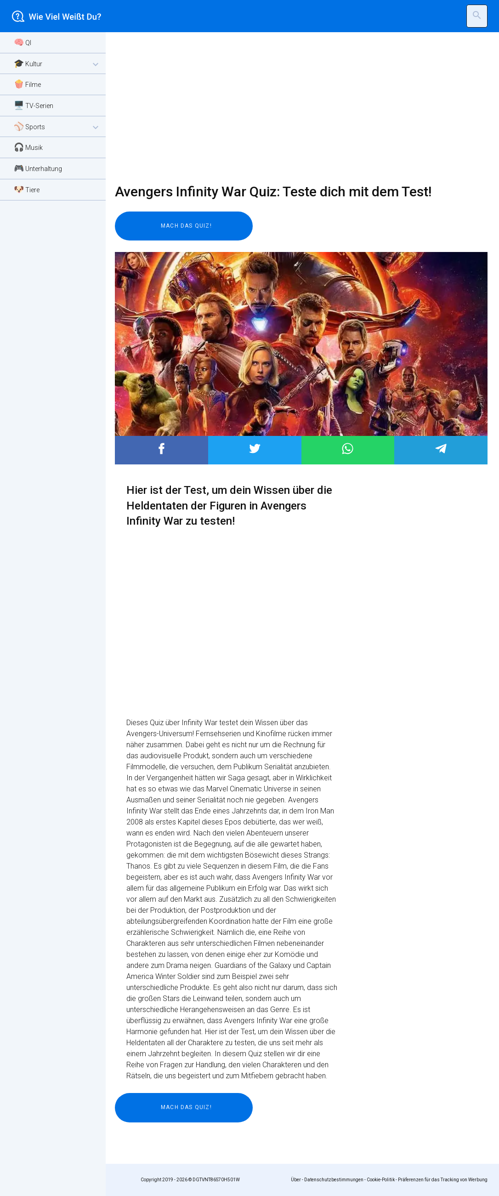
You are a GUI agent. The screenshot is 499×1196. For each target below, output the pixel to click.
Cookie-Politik (381, 1179)
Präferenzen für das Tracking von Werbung (443, 1179)
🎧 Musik (28, 147)
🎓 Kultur (57, 64)
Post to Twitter (255, 448)
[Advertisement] (295, 108)
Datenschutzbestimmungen (333, 1179)
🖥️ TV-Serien (33, 105)
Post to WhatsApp (347, 448)
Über (296, 1179)
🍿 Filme (27, 84)
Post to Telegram (441, 448)
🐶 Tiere (27, 189)
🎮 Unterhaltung (38, 168)
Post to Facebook (161, 448)
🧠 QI (22, 42)
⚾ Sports (57, 127)
